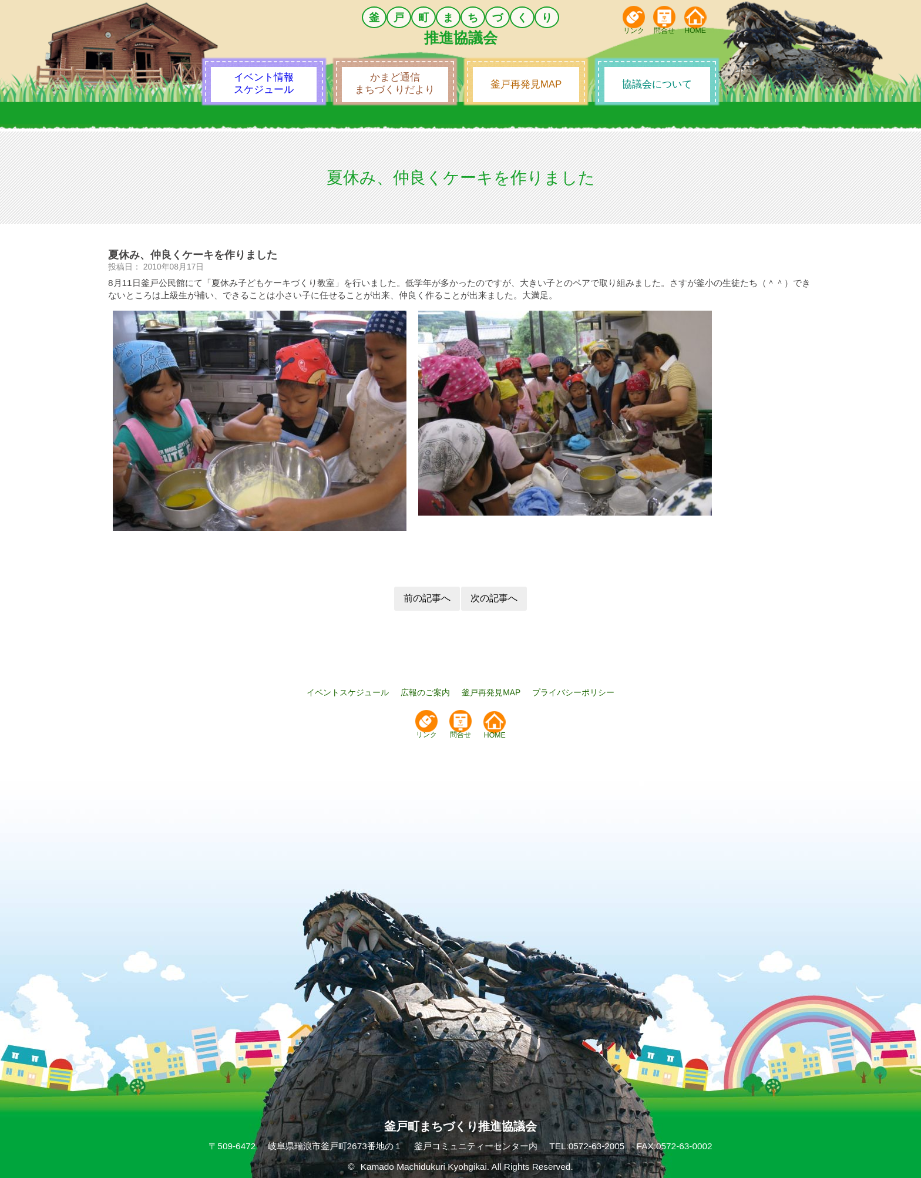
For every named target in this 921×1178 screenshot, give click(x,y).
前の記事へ (427, 598)
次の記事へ (493, 598)
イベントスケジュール (348, 692)
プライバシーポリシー (573, 692)
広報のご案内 (425, 692)
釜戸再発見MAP (491, 692)
